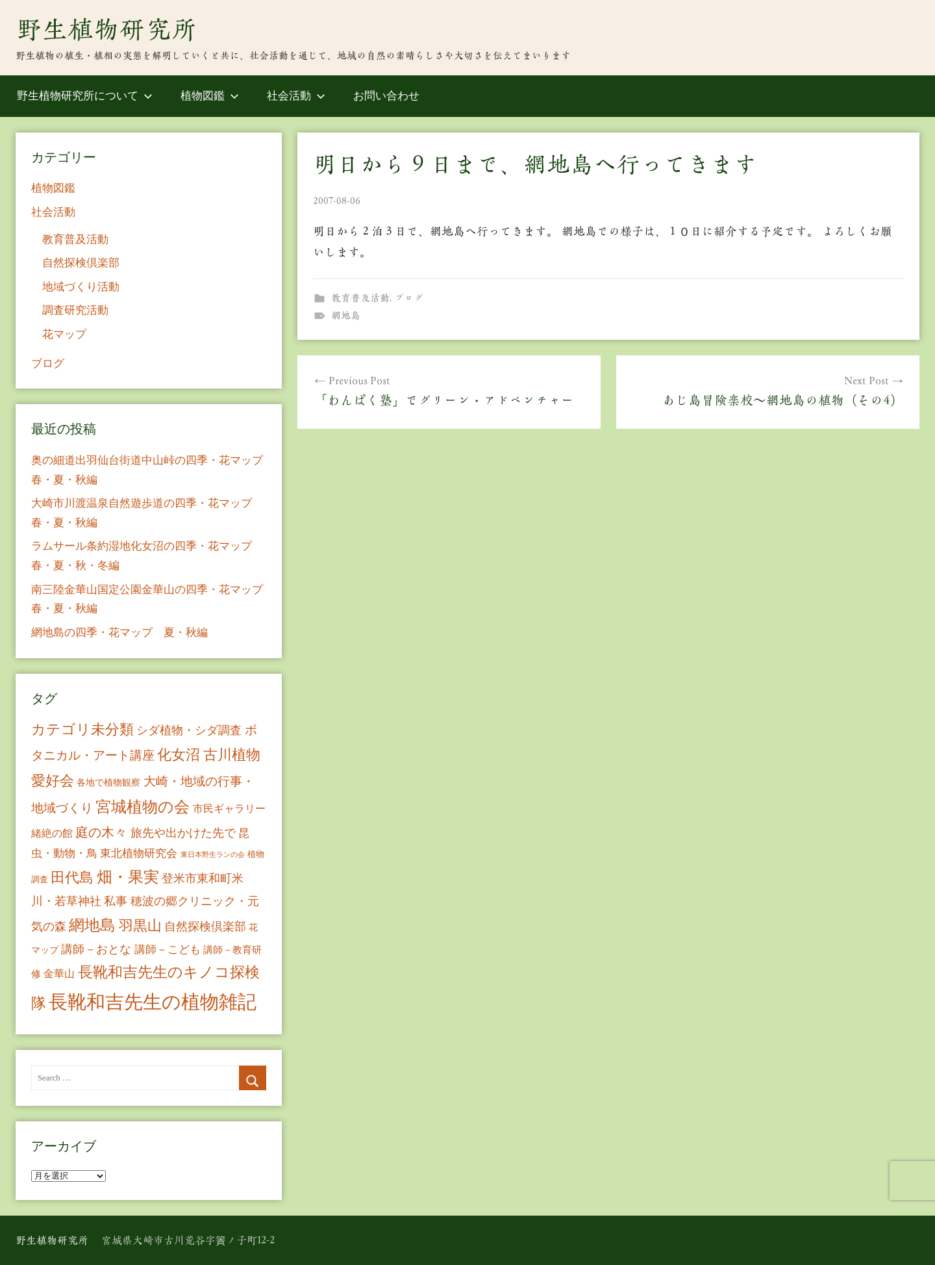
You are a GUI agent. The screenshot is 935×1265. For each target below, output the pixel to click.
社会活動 (296, 96)
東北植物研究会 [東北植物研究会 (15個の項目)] (138, 853)
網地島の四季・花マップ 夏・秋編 (119, 632)
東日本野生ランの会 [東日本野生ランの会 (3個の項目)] (213, 854)
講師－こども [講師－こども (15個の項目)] (167, 949)
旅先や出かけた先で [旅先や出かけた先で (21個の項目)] (183, 832)
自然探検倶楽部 (80, 263)
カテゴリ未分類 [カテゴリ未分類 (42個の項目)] (82, 729)
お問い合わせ (386, 96)
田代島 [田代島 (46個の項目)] (72, 877)
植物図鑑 (210, 96)
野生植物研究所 (106, 29)
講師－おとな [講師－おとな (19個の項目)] (96, 949)
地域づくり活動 (80, 287)
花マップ (64, 334)
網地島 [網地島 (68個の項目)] (92, 925)
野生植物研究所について (85, 96)
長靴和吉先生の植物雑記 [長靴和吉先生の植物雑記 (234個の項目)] (152, 1001)
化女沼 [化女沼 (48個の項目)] (178, 755)
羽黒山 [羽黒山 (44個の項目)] (140, 926)
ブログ (408, 298)
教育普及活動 (360, 298)
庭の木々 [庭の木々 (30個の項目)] (101, 832)
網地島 (345, 315)
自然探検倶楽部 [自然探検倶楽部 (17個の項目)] (205, 926)
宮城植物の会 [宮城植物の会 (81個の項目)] (142, 806)
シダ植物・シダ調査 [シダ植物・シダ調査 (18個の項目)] (189, 730)
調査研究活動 (75, 310)
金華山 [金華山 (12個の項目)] (59, 973)
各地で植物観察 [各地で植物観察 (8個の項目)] (108, 782)
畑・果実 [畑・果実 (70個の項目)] (128, 877)
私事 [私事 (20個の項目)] (115, 901)
